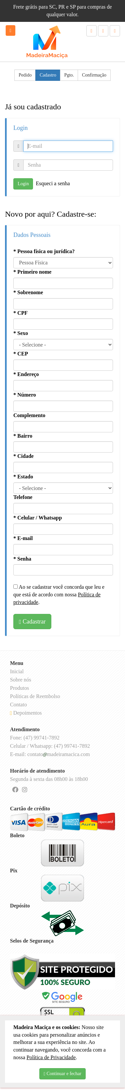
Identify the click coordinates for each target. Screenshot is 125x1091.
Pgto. (69, 75)
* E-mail (23, 538)
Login (23, 183)
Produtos (19, 688)
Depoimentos (26, 713)
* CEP (20, 353)
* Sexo (20, 333)
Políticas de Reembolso (35, 696)
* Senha (22, 559)
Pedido (25, 75)
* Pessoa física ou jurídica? (44, 251)
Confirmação (94, 75)
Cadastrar (32, 621)
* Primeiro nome (32, 272)
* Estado (23, 476)
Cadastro (48, 75)
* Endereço (26, 374)
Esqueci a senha (53, 183)
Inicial (17, 671)
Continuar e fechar (62, 1073)
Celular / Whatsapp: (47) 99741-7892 (50, 746)
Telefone (22, 497)
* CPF (20, 313)
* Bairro (22, 436)
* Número (24, 395)
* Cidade (23, 456)
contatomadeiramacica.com (58, 754)
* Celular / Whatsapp (37, 517)
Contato (18, 704)
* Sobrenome (28, 292)
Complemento (29, 415)
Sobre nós (20, 679)
